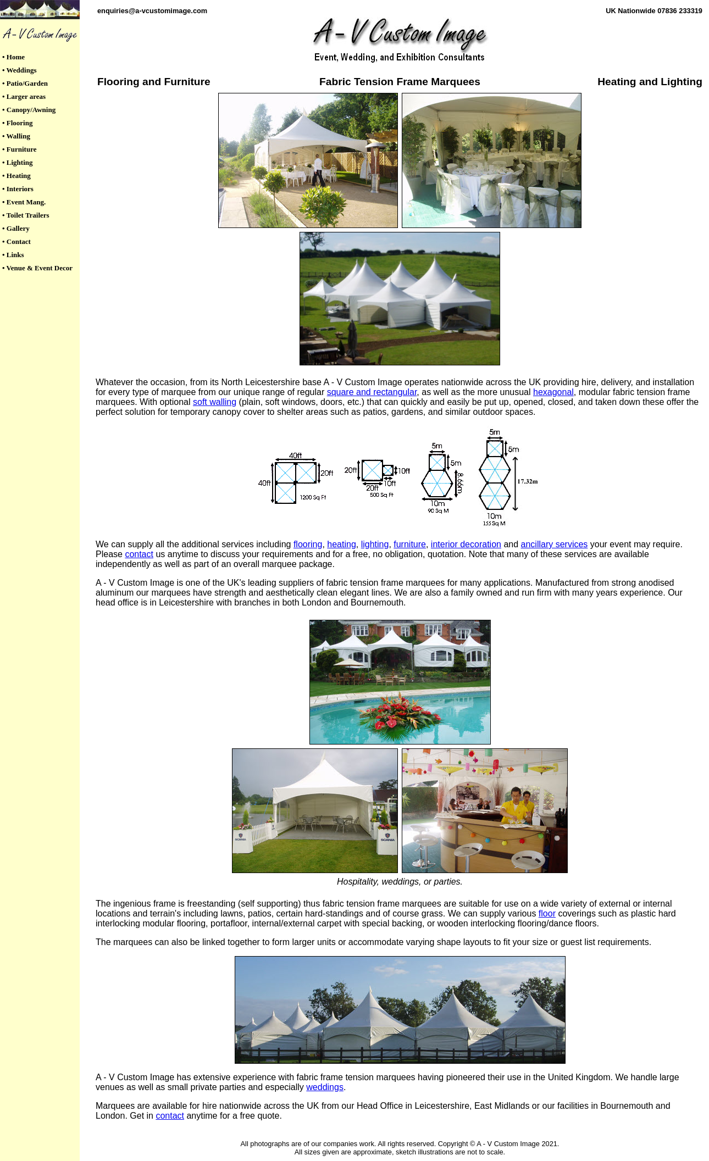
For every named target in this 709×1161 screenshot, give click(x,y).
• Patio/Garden (25, 83)
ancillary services (554, 544)
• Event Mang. (24, 202)
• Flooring (17, 123)
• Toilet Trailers (25, 215)
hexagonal (553, 392)
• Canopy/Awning (29, 109)
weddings (325, 1087)
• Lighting (17, 162)
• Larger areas (24, 96)
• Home (13, 57)
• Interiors (18, 189)
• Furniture (19, 149)
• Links (13, 255)
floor (547, 913)
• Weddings (19, 70)
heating (341, 544)
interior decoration (466, 544)
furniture (410, 544)
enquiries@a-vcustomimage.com (152, 11)
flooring (307, 544)
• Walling (16, 136)
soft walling (214, 402)
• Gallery (16, 228)
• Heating (16, 175)
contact (139, 554)
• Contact (16, 241)
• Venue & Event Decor (37, 268)
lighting (375, 544)
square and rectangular (372, 392)
